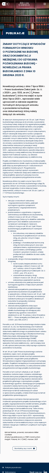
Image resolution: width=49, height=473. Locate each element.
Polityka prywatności (13, 467)
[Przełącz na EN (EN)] (7, 3)
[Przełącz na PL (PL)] (3, 3)
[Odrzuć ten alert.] (48, 427)
